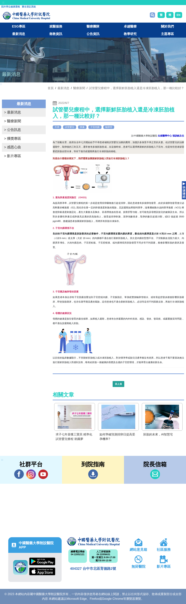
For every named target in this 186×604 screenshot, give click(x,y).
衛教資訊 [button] (55, 34)
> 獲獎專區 (12, 139)
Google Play (42, 561)
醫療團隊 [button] (93, 26)
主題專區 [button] (167, 34)
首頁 (51, 88)
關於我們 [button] (167, 26)
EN (178, 15)
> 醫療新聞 (12, 121)
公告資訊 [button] (93, 34)
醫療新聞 (79, 88)
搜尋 (152, 15)
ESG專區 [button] (18, 26)
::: (3, 2)
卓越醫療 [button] (130, 26)
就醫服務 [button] (55, 26)
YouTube (43, 474)
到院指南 (93, 474)
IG (31, 474)
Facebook (19, 474)
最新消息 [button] (18, 34)
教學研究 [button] (130, 34)
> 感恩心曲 (12, 147)
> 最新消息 (12, 112)
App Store (42, 571)
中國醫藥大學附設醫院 (93, 541)
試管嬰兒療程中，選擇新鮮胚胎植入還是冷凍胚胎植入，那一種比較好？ (136, 88)
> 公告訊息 (12, 130)
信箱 (155, 474)
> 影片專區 (12, 156)
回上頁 (118, 384)
